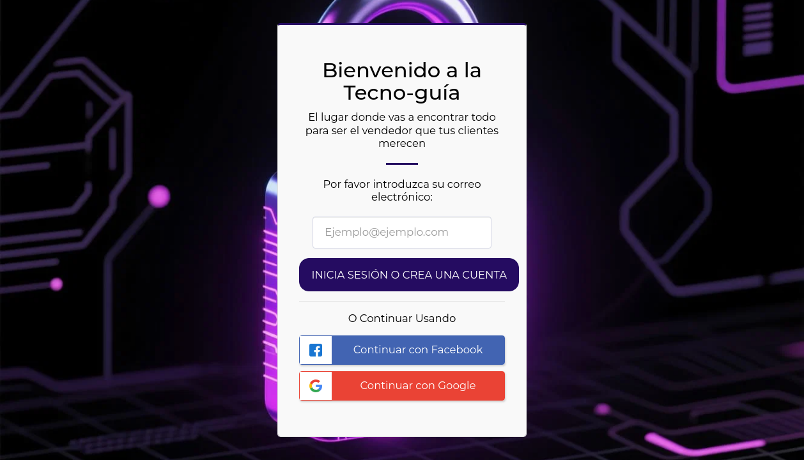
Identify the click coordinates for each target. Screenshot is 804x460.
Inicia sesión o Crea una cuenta (409, 274)
